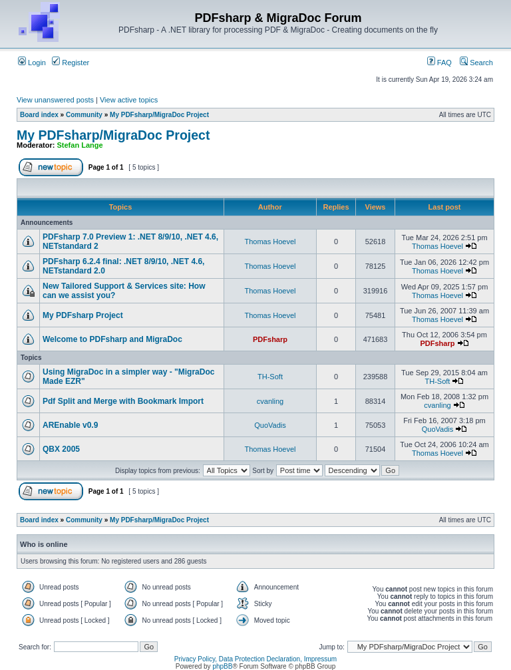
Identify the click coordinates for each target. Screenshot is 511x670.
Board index (39, 114)
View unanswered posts (55, 100)
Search (476, 63)
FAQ (439, 63)
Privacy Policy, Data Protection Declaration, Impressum (255, 659)
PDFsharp (270, 339)
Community (84, 114)
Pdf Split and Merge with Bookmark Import (123, 401)
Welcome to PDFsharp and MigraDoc (112, 339)
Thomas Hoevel (269, 242)
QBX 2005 (61, 449)
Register (70, 63)
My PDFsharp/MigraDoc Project (159, 114)
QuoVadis (270, 425)
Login (32, 63)
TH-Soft (270, 377)
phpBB (222, 666)
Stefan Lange (80, 145)
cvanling (270, 401)
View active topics (129, 100)
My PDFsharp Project (83, 315)
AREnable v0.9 (70, 425)
